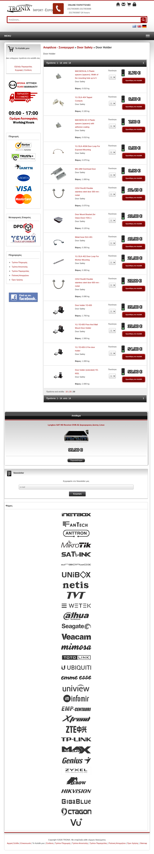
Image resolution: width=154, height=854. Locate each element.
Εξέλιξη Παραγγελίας (23, 67)
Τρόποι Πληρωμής (19, 262)
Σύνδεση (28, 70)
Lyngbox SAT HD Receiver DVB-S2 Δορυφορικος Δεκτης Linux (76, 425)
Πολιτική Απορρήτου (20, 275)
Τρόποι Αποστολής (20, 267)
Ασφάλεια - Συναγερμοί (58, 47)
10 (67, 392)
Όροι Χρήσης (17, 280)
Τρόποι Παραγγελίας (20, 271)
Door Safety (85, 47)
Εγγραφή (19, 70)
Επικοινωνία (25, 843)
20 (70, 392)
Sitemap (143, 843)
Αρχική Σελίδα (13, 843)
